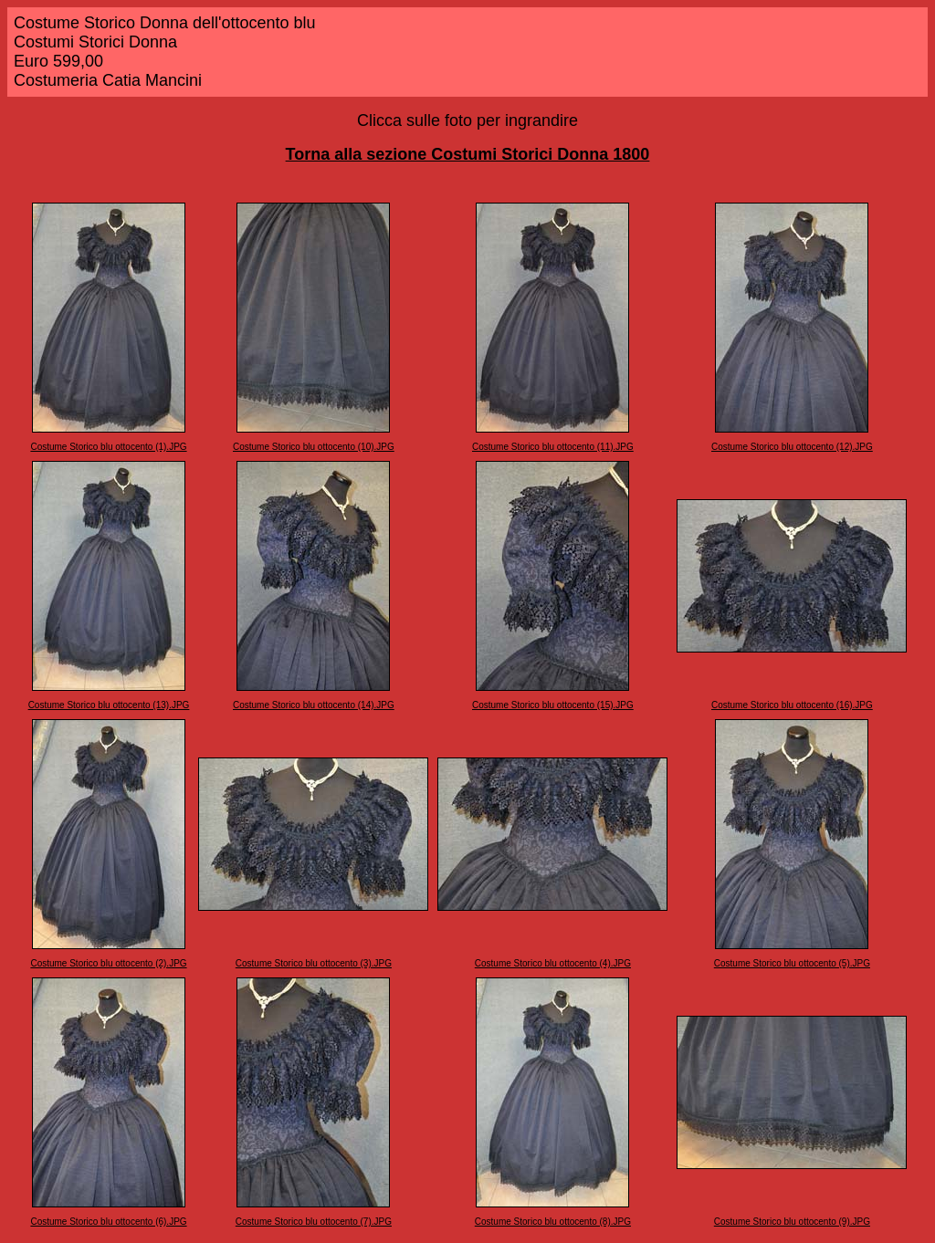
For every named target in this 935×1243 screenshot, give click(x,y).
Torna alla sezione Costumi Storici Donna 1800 (468, 154)
